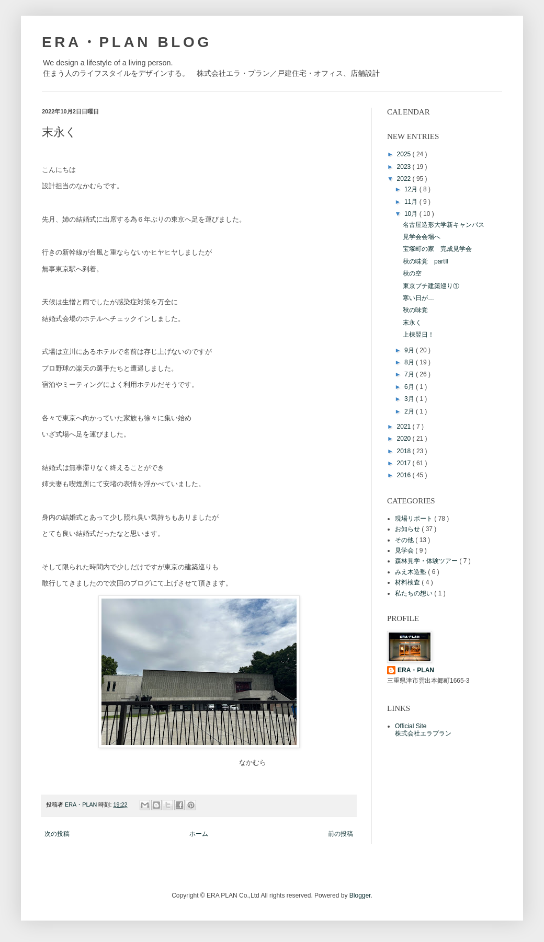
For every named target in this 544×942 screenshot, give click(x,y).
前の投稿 (340, 833)
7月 (410, 374)
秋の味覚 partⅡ (425, 261)
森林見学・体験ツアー (427, 561)
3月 (410, 399)
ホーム (198, 833)
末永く (412, 322)
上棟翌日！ (418, 334)
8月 (410, 362)
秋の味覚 (415, 310)
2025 (405, 154)
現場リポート (414, 518)
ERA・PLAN (416, 670)
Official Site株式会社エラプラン (423, 729)
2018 (405, 451)
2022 (405, 178)
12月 (412, 189)
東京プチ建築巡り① (431, 286)
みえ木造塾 (411, 572)
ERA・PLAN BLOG (127, 42)
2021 (405, 426)
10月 (412, 213)
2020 (405, 438)
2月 (410, 411)
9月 (410, 350)
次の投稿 (57, 833)
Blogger (360, 895)
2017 (405, 463)
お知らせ (408, 529)
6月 (410, 386)
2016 (405, 475)
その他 (405, 540)
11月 (412, 201)
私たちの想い (414, 593)
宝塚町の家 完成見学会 (437, 248)
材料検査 (408, 582)
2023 (405, 166)
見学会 (405, 550)
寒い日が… (418, 298)
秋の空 (412, 273)
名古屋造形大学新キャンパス (443, 224)
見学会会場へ (421, 236)
